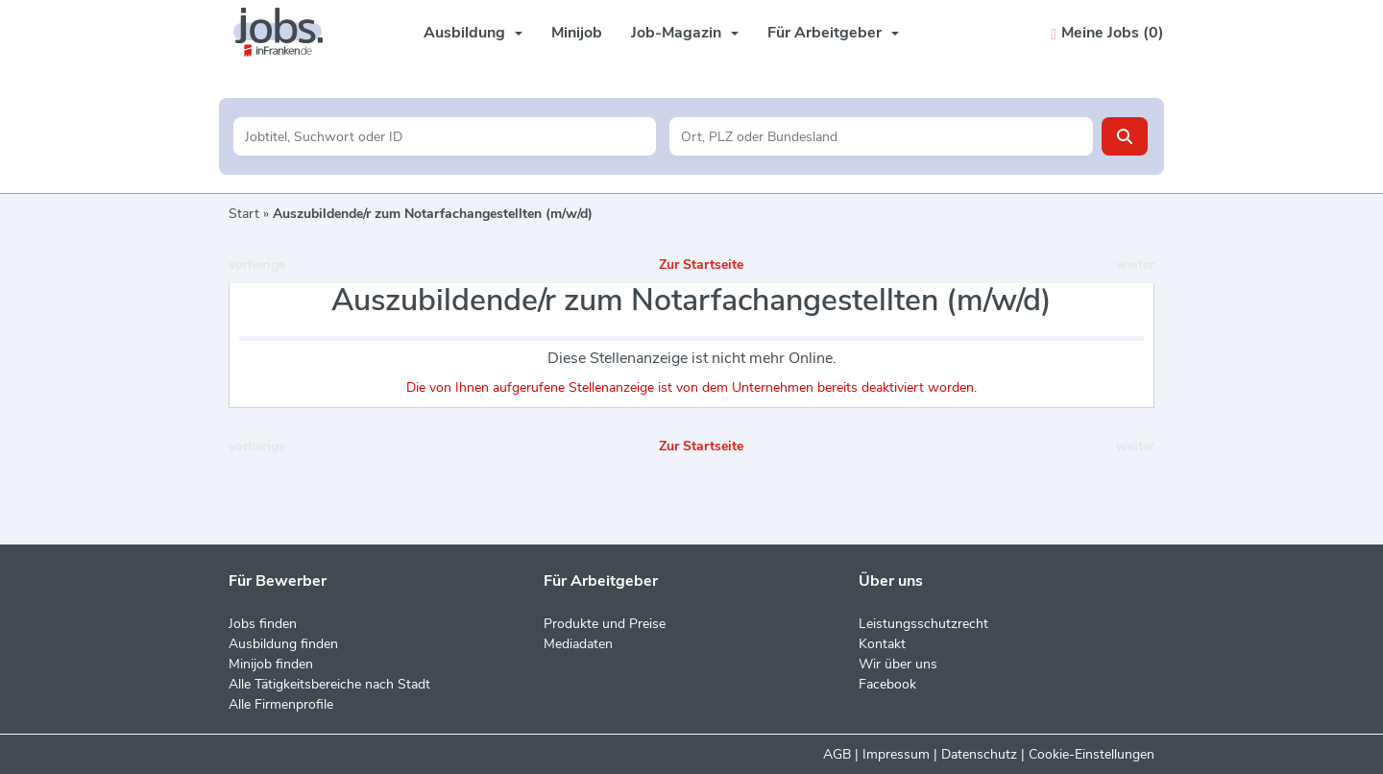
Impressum (896, 754)
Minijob (576, 32)
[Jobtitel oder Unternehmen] (445, 136)
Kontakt (882, 644)
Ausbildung (473, 32)
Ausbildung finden (283, 644)
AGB (837, 754)
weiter (1135, 264)
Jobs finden (263, 624)
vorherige (257, 264)
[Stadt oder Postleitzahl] (881, 136)
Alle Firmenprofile (281, 704)
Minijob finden (271, 664)
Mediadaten (578, 644)
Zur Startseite (701, 264)
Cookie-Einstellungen (1091, 754)
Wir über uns (898, 664)
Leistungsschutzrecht (923, 624)
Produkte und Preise (605, 624)
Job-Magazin (685, 32)
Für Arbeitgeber (833, 32)
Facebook (887, 684)
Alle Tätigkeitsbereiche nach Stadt (329, 684)
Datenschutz (979, 754)
